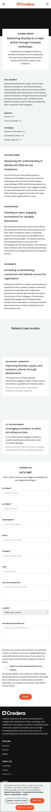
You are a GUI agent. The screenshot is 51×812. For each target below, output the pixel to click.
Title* (4, 567)
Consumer (9, 116)
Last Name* (6, 504)
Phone (4, 535)
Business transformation (14, 131)
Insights (5, 754)
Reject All (37, 803)
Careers (5, 770)
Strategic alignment (12, 140)
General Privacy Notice (12, 795)
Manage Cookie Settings (17, 803)
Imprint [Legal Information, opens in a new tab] (25, 797)
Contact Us (6, 774)
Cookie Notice (16, 797)
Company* (6, 551)
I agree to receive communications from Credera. (26, 668)
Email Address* (8, 520)
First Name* (7, 488)
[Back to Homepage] (25, 4)
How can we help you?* (11, 583)
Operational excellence (14, 135)
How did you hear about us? (13, 623)
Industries (6, 746)
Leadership (6, 766)
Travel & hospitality (12, 121)
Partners (5, 750)
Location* (6, 608)
